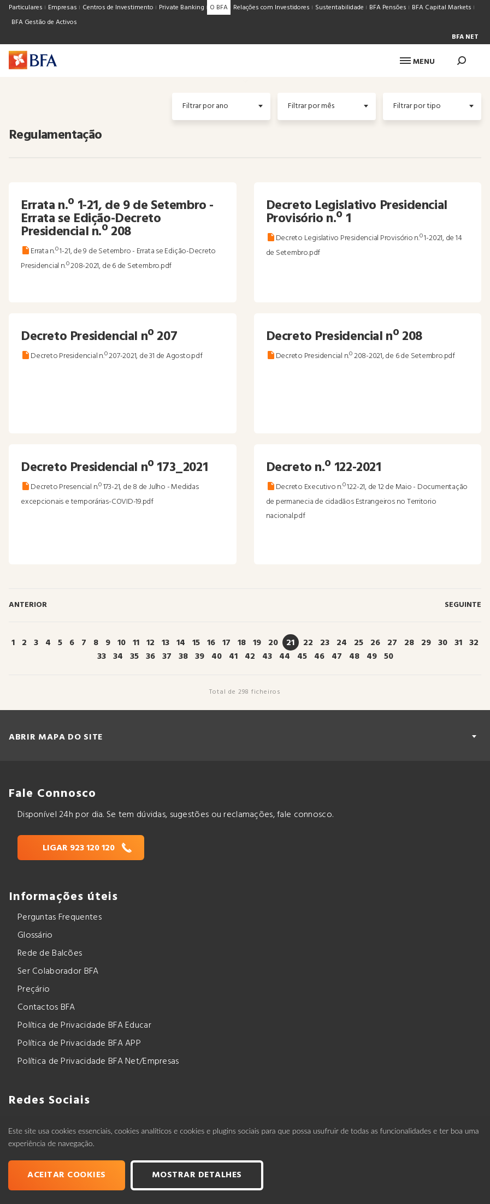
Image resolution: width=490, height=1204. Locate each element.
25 (358, 643)
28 (409, 643)
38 (183, 656)
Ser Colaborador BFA (58, 971)
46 (319, 656)
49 (372, 656)
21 (290, 643)
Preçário (33, 989)
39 (199, 656)
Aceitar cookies (66, 1175)
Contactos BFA (46, 1007)
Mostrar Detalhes (197, 1175)
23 (324, 643)
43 (267, 656)
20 (273, 643)
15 (196, 643)
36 (150, 656)
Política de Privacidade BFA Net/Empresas (98, 1061)
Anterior (28, 605)
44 (284, 656)
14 (180, 643)
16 (211, 643)
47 (337, 656)
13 (165, 643)
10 (121, 643)
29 (426, 643)
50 (388, 656)
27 (392, 643)
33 (101, 656)
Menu (417, 62)
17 (226, 643)
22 (308, 643)
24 (341, 643)
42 (250, 656)
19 (257, 643)
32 (474, 643)
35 (134, 656)
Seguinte (463, 605)
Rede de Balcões (49, 953)
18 (242, 643)
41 (233, 656)
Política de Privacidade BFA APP (79, 1043)
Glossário (35, 935)
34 (118, 656)
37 (167, 656)
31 (458, 643)
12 (150, 643)
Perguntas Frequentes (59, 917)
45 (302, 656)
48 (354, 656)
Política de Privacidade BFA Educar (84, 1025)
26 (375, 643)
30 (442, 643)
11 (136, 643)
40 (216, 656)
